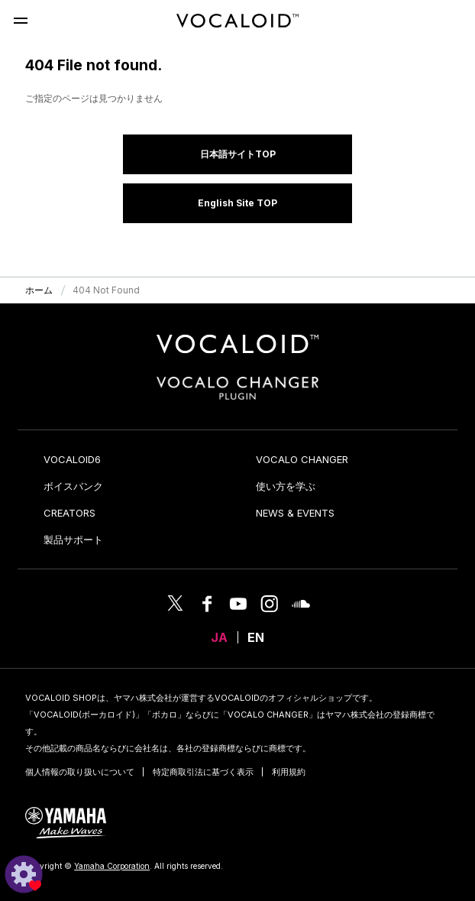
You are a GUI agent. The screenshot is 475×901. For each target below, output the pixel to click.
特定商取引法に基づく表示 (203, 771)
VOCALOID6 (72, 459)
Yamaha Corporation (112, 865)
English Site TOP (237, 203)
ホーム (39, 290)
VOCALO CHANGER (302, 459)
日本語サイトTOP (238, 154)
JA (219, 637)
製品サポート (73, 539)
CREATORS (69, 513)
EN (255, 637)
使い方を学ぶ (285, 486)
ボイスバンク (73, 486)
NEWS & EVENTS (295, 513)
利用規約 (288, 771)
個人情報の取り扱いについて (79, 771)
